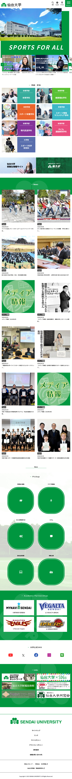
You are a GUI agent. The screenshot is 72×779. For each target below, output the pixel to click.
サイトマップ (36, 730)
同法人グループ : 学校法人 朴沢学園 (35, 764)
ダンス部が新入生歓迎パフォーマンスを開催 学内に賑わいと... (53, 229)
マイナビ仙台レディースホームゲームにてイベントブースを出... (18, 229)
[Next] (70, 64)
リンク (36, 735)
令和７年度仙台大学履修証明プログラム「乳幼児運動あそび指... (18, 412)
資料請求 (36, 750)
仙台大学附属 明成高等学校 (35, 768)
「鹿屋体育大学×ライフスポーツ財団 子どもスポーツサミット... (18, 365)
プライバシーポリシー (36, 745)
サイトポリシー (36, 740)
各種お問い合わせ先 (36, 755)
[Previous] (2, 64)
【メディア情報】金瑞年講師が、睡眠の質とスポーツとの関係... (53, 319)
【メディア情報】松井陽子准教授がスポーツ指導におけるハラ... (53, 365)
